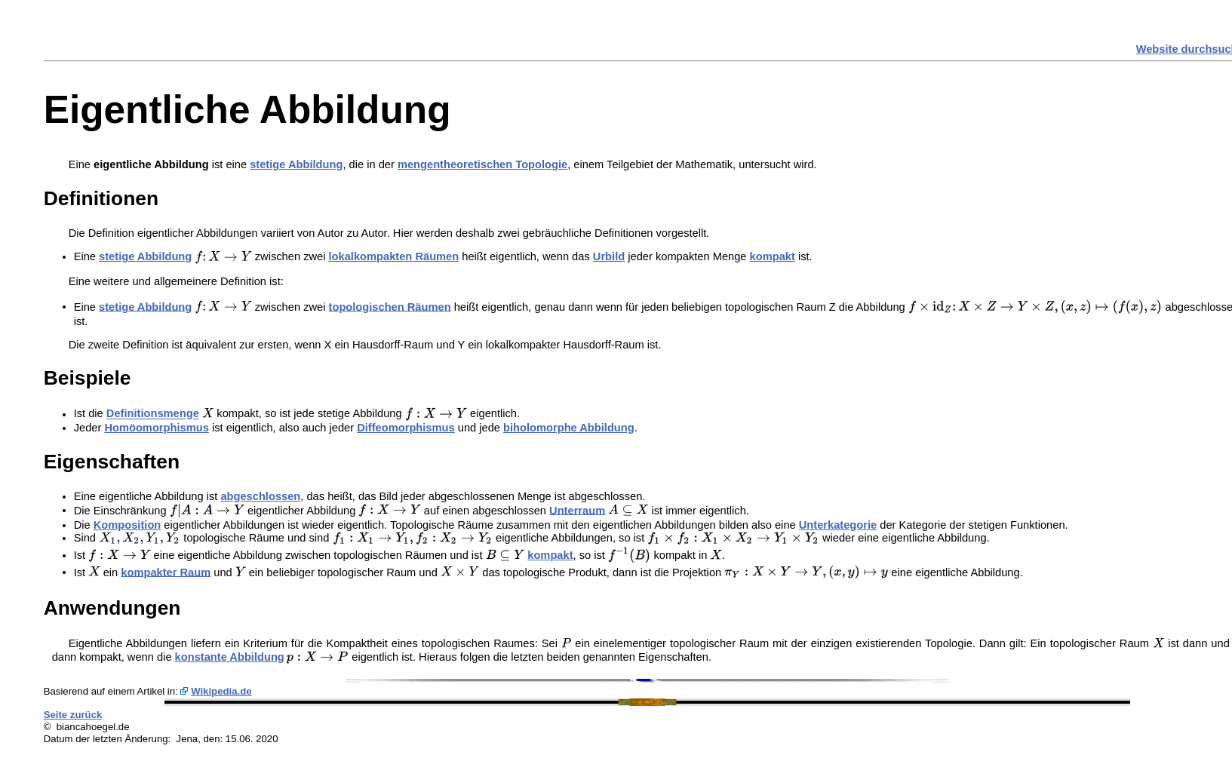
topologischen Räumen (390, 306)
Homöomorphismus (156, 428)
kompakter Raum (165, 572)
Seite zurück (73, 714)
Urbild (609, 256)
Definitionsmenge (152, 414)
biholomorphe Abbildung (568, 428)
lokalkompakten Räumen (394, 256)
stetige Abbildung (296, 164)
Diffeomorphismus (405, 428)
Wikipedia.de (221, 691)
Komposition (127, 525)
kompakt (772, 256)
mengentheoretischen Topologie (482, 164)
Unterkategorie (838, 525)
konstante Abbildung (229, 657)
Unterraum (577, 510)
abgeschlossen (260, 496)
